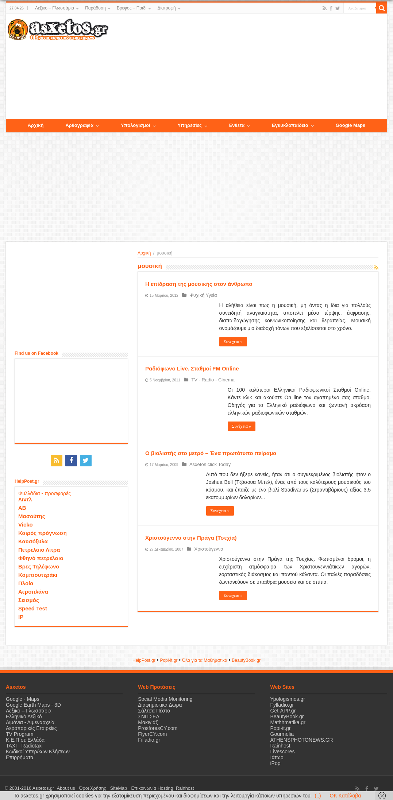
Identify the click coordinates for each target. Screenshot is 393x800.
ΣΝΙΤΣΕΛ (148, 715)
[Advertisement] (248, 67)
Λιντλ (25, 498)
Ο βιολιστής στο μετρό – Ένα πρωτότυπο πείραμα (210, 453)
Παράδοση (95, 8)
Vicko (25, 523)
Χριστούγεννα (206, 549)
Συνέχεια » (233, 341)
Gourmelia (282, 732)
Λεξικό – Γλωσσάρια (54, 8)
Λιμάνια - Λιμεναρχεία (30, 721)
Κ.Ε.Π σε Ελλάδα (25, 738)
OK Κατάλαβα (345, 796)
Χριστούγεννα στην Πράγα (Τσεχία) (191, 538)
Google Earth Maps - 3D (33, 703)
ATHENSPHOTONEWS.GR (301, 738)
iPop (275, 762)
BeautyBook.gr (287, 715)
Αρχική (144, 253)
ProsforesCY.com (157, 727)
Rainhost (280, 744)
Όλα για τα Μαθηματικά (204, 658)
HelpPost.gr (143, 658)
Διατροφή (166, 8)
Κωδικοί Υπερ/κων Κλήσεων (38, 750)
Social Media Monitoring (165, 697)
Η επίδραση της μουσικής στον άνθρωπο (198, 284)
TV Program (19, 732)
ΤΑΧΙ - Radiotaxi (24, 744)
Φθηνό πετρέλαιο (40, 557)
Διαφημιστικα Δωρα (160, 703)
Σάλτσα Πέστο (154, 709)
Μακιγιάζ (148, 721)
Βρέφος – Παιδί (131, 8)
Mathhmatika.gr (287, 721)
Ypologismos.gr (287, 697)
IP (20, 615)
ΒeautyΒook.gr (246, 658)
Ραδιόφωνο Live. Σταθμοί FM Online (192, 368)
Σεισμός (28, 598)
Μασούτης (31, 515)
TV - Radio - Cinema (210, 379)
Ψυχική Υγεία (201, 295)
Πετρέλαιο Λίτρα (39, 548)
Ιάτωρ (277, 756)
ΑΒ (22, 506)
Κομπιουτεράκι (37, 573)
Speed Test (32, 607)
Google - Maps (22, 697)
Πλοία (26, 582)
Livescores (282, 750)
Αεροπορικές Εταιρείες (31, 727)
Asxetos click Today (208, 464)
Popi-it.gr (168, 658)
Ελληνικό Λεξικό (24, 715)
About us (64, 786)
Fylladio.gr (282, 703)
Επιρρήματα (19, 756)
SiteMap (111, 786)
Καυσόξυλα (33, 540)
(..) (318, 796)
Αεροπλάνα (33, 590)
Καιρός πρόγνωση (42, 531)
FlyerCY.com (152, 732)
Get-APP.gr (283, 709)
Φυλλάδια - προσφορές (44, 492)
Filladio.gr (149, 738)
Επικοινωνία (133, 786)
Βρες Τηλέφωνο (38, 565)
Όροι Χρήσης (87, 786)
